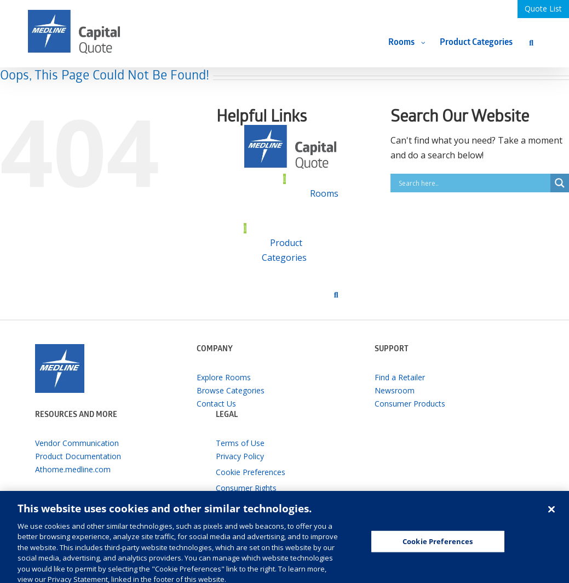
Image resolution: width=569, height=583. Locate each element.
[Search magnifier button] (559, 183)
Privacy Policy (240, 456)
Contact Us (216, 403)
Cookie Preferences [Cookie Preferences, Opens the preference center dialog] (438, 551)
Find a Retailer (400, 377)
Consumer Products (410, 403)
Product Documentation (78, 456)
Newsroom (395, 390)
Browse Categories (231, 390)
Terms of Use (240, 443)
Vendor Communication (77, 443)
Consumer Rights (246, 488)
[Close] (551, 519)
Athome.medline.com (73, 469)
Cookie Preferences (250, 472)
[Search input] (473, 183)
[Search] (531, 42)
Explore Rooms (224, 377)
